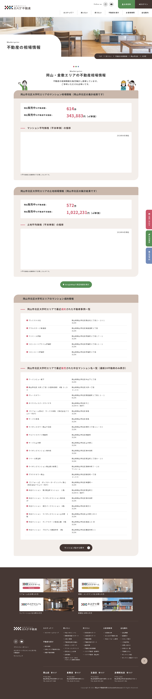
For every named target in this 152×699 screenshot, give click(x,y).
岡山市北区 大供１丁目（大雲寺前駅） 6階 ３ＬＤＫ (47, 388)
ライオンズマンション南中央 (40, 450)
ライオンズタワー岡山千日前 (40, 427)
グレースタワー (35, 395)
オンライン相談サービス (130, 658)
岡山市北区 (134, 56)
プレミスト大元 (35, 320)
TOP (100, 56)
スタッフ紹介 (126, 639)
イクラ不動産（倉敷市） (92, 651)
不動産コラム (126, 651)
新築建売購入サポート (72, 636)
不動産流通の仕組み (71, 642)
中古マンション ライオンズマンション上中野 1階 (47, 515)
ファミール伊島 (35, 336)
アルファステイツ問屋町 (38, 435)
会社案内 (145, 12)
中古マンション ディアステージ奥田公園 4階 (47, 522)
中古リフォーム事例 (111, 639)
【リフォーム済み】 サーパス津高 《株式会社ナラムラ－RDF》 (47, 412)
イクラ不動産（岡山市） (92, 654)
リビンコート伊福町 (36, 352)
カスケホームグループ (52, 633)
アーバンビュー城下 (36, 379)
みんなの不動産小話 (111, 636)
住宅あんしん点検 (70, 651)
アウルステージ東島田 (37, 328)
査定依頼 (87, 645)
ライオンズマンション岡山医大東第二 (43, 466)
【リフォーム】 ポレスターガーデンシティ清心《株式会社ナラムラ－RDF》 (46, 483)
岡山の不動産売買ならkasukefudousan (109, 688)
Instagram (105, 4)
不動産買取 (88, 639)
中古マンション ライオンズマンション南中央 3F (46, 499)
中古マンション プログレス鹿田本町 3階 (46, 530)
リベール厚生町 (35, 458)
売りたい (98, 12)
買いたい (84, 12)
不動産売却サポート (91, 642)
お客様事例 (130, 12)
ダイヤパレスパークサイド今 (40, 403)
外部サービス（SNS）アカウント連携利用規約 (72, 659)
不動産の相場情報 (121, 56)
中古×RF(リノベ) (70, 633)
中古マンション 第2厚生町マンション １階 (47, 490)
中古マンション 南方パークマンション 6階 (47, 506)
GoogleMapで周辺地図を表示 (76, 284)
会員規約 (67, 654)
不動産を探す (114, 12)
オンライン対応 (127, 654)
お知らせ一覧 (126, 648)
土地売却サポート (90, 636)
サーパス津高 (34, 419)
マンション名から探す (74, 547)
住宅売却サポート (90, 633)
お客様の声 (108, 633)
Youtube (111, 4)
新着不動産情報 (50, 652)
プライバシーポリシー (21, 647)
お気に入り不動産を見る (52, 649)
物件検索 (47, 646)
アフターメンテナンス (72, 648)
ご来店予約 (125, 642)
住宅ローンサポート (71, 645)
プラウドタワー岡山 (36, 474)
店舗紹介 (125, 636)
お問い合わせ (126, 645)
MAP (54, 672)
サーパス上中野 (35, 443)
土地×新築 (68, 639)
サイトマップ (18, 656)
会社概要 (125, 633)
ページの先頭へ (144, 661)
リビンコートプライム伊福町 (40, 344)
